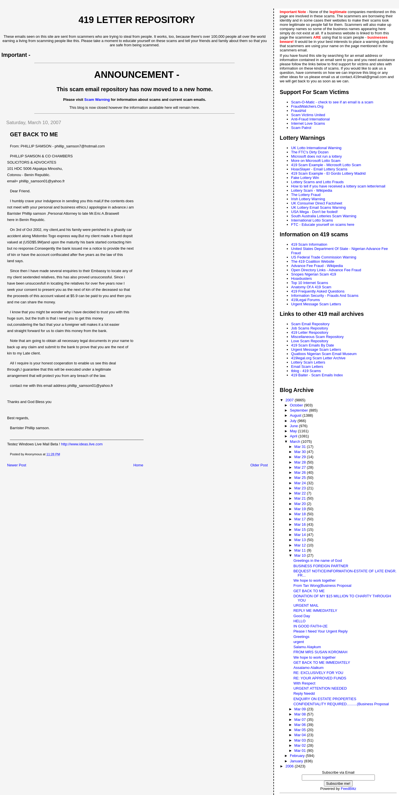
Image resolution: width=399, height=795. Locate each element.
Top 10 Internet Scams (309, 283)
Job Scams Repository (309, 328)
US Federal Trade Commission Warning (323, 257)
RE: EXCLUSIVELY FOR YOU (318, 673)
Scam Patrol (301, 128)
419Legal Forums (305, 300)
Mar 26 (300, 472)
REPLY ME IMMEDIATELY (315, 610)
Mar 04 (300, 735)
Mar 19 (300, 509)
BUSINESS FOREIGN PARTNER (320, 566)
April (294, 436)
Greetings (301, 637)
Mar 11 (300, 550)
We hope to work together (314, 580)
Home (138, 465)
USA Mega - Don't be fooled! (314, 212)
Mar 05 (300, 730)
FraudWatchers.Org (307, 106)
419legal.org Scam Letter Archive (318, 358)
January (297, 761)
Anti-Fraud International (310, 119)
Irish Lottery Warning (308, 199)
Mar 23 (300, 488)
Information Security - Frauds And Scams (324, 295)
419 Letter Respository (309, 332)
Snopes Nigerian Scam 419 (313, 274)
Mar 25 (300, 477)
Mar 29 (300, 457)
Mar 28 (300, 462)
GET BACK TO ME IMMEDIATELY (321, 662)
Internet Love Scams (308, 123)
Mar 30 (300, 452)
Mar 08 (300, 714)
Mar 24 (300, 483)
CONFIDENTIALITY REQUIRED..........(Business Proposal (341, 704)
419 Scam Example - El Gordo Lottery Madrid (328, 173)
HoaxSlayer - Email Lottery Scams (319, 169)
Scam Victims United (308, 115)
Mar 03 (300, 740)
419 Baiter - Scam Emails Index (317, 375)
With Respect (304, 683)
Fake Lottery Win (305, 178)
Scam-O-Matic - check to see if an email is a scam (332, 102)
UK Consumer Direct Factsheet (316, 203)
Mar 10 (300, 555)
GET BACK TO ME (309, 591)
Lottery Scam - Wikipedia (311, 190)
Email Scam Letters (307, 366)
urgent (298, 642)
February (298, 756)
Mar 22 (300, 493)
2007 (290, 400)
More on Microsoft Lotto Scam (315, 160)
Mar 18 (300, 514)
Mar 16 (300, 524)
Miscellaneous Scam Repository (317, 337)
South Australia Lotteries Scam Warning (323, 216)
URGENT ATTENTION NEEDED (320, 688)
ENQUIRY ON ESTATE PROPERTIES (324, 699)
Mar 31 (300, 447)
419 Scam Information (309, 244)
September (299, 410)
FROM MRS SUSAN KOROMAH (320, 652)
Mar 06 (300, 725)
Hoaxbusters (301, 278)
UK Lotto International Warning (316, 148)
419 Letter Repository (136, 20)
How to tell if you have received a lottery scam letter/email (338, 186)
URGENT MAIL (306, 605)
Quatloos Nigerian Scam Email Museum (323, 354)
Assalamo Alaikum (308, 667)
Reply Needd (304, 693)
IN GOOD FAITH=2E (310, 626)
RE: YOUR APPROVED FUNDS (319, 678)
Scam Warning (97, 99)
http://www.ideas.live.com (82, 444)
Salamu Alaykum (307, 647)
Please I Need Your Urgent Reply (320, 631)
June (294, 426)
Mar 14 (300, 535)
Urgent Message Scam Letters (316, 304)
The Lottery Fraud (305, 195)
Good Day (301, 616)
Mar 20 (300, 504)
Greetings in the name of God (317, 560)
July (294, 421)
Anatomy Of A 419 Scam (311, 287)
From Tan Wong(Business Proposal (322, 585)
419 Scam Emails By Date (312, 345)
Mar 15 (300, 529)
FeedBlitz (348, 788)
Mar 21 (300, 498)
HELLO (299, 621)
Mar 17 (300, 519)
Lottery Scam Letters (308, 362)
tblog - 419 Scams (306, 371)
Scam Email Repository (310, 324)
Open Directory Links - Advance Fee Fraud (326, 270)
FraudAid (298, 110)
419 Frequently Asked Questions (317, 291)
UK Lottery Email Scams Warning (318, 207)
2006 (290, 766)
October (297, 405)
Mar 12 (300, 545)
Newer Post (16, 465)
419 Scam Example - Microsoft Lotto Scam (326, 165)
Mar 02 (300, 745)
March (295, 441)
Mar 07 (300, 719)
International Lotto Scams (312, 220)
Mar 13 (300, 540)
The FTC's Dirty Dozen (310, 152)
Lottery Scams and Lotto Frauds (317, 182)
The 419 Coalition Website (312, 261)
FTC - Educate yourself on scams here (322, 224)
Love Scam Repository (309, 341)
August (296, 415)
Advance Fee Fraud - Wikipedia (317, 266)
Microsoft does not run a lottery (316, 156)
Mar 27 (300, 467)
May (294, 431)
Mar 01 (300, 750)
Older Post (259, 465)
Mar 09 (300, 709)
